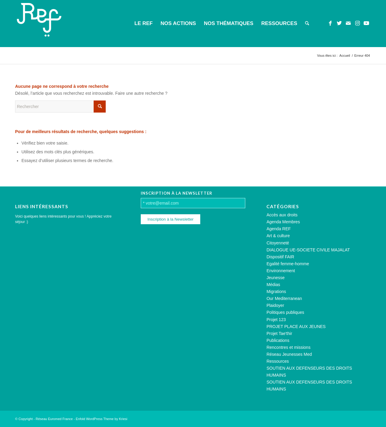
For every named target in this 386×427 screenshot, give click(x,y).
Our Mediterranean (284, 298)
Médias (273, 284)
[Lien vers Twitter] (339, 23)
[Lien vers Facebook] (330, 23)
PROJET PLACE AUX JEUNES (296, 326)
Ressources (277, 361)
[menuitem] (143, 23)
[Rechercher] (307, 23)
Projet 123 (276, 319)
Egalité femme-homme (287, 263)
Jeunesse (275, 277)
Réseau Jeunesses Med (289, 354)
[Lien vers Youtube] (366, 23)
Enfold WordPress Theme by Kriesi (101, 419)
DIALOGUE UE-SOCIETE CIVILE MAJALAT (308, 249)
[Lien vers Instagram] (357, 23)
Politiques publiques (285, 312)
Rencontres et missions (288, 347)
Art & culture (278, 235)
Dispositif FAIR (280, 256)
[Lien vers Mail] (348, 23)
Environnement (280, 270)
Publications (277, 340)
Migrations (276, 291)
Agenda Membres (283, 221)
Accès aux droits (282, 214)
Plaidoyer (275, 305)
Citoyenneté (277, 243)
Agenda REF (278, 228)
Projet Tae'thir (279, 333)
